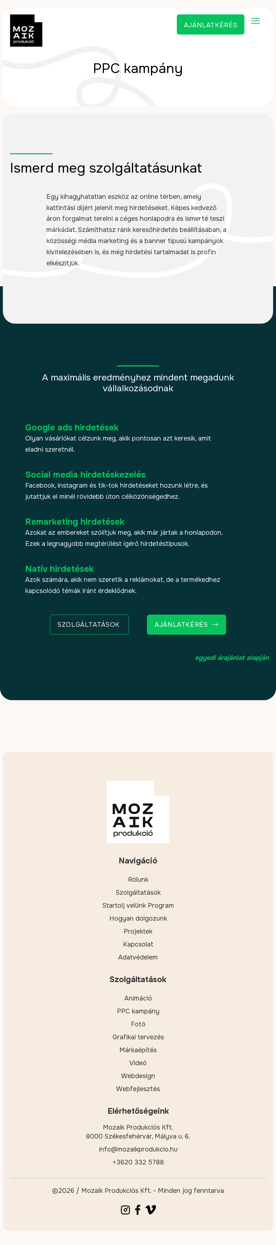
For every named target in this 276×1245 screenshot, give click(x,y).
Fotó (138, 1024)
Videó (138, 1063)
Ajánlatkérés (211, 25)
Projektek (138, 931)
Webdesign (138, 1076)
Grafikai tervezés (138, 1037)
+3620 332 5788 (138, 1162)
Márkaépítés (138, 1050)
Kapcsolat (138, 944)
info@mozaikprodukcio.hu (138, 1149)
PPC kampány (138, 1011)
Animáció (138, 998)
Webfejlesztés (138, 1089)
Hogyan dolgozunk (138, 918)
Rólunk (138, 880)
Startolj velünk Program (138, 905)
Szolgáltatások (138, 893)
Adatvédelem (138, 957)
